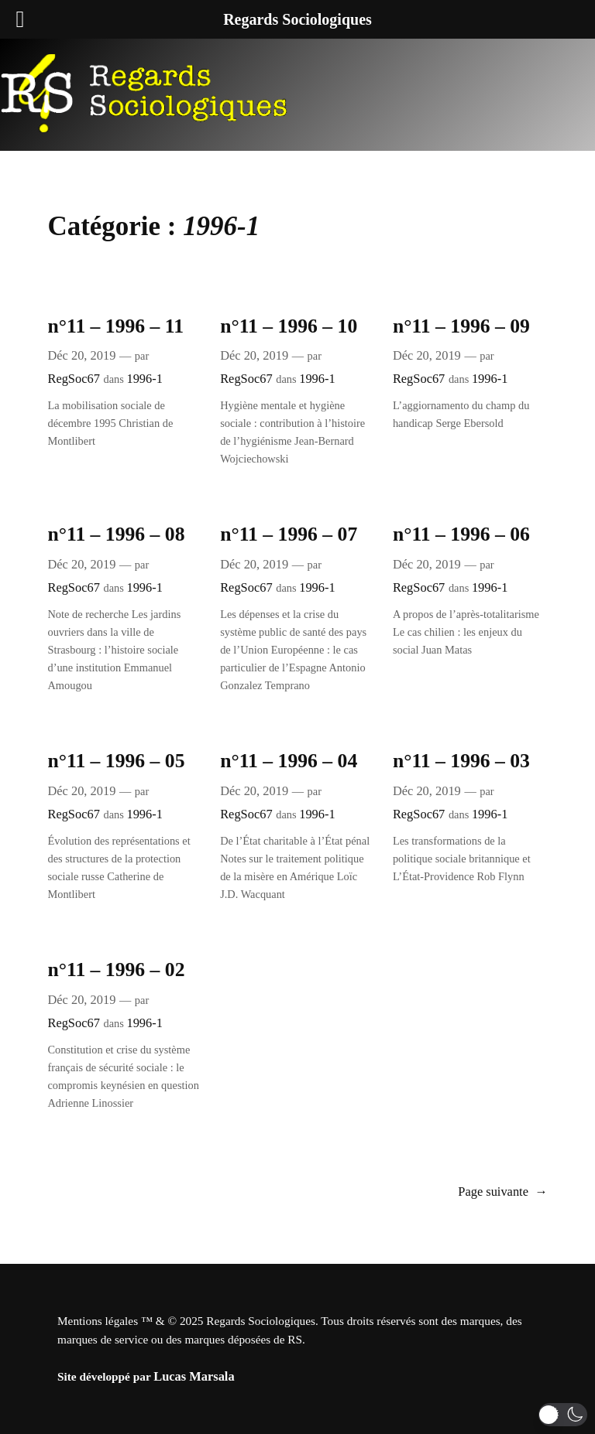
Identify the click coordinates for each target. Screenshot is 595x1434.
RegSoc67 (73, 378)
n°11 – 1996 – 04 (288, 760)
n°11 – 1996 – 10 (288, 326)
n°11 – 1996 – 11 (115, 326)
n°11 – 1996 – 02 (115, 969)
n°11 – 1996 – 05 (115, 760)
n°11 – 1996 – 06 (461, 534)
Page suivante (502, 1191)
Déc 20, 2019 (81, 355)
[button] (562, 1414)
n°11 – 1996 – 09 (461, 326)
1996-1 (144, 378)
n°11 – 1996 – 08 (115, 534)
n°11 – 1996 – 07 (288, 534)
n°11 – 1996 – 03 (461, 760)
